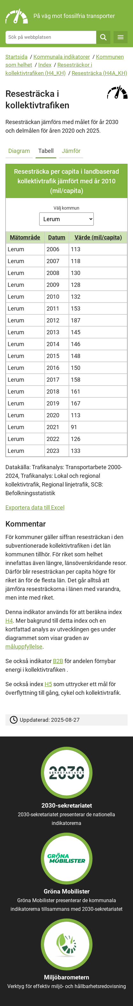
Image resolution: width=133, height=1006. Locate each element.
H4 (9, 620)
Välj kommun (66, 208)
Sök (103, 37)
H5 (48, 684)
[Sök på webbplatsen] (51, 37)
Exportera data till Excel (34, 507)
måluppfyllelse (23, 646)
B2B (58, 661)
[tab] (20, 149)
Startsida (16, 57)
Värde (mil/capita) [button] (98, 237)
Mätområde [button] (25, 237)
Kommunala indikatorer (61, 57)
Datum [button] (56, 237)
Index (44, 65)
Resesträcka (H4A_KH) (99, 73)
